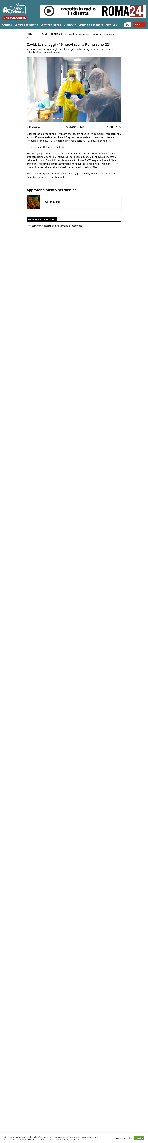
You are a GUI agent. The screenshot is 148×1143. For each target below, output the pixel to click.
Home (30, 34)
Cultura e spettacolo (26, 24)
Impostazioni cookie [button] (122, 1138)
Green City (70, 24)
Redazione (35, 127)
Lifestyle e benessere (91, 24)
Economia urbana (51, 24)
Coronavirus (52, 201)
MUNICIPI (111, 24)
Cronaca (7, 24)
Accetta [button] (139, 1138)
